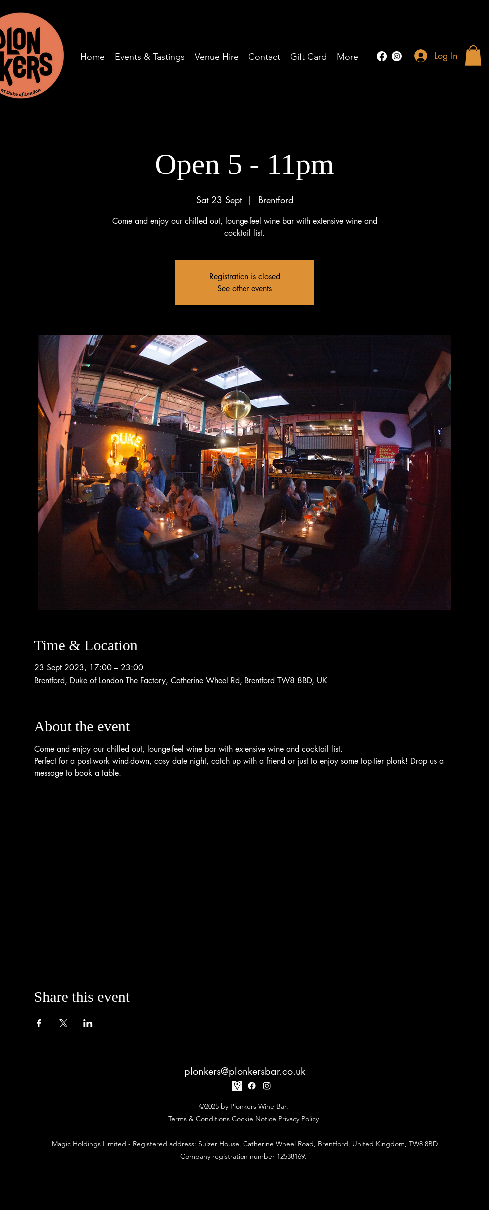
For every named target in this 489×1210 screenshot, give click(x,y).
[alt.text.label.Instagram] (397, 56)
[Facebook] (382, 56)
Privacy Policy (299, 1118)
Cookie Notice (254, 1118)
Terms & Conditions (199, 1118)
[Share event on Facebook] (39, 1023)
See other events (244, 288)
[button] (473, 55)
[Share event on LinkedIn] (88, 1023)
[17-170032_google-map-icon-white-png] (237, 1086)
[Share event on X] (63, 1023)
